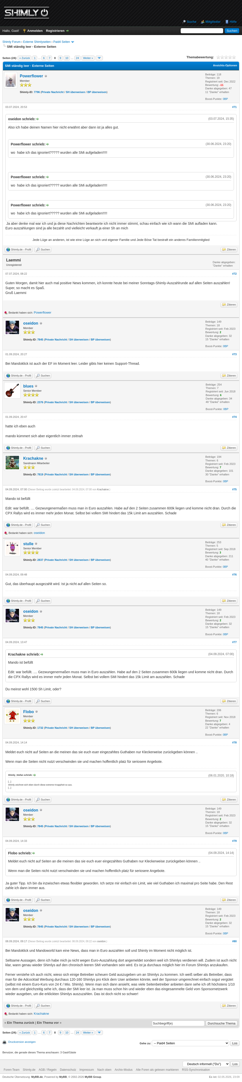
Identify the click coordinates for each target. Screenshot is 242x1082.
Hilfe (233, 22)
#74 (234, 416)
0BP (225, 98)
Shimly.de (29, 1069)
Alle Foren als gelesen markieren (157, 1069)
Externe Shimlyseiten (37, 42)
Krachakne (33, 458)
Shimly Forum (11, 42)
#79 (234, 840)
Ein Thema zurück (20, 1022)
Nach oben (104, 1069)
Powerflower (31, 76)
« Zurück (24, 58)
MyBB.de (37, 1076)
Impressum (86, 1069)
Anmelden (35, 31)
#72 (234, 273)
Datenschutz (68, 1069)
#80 (234, 941)
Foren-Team (12, 1069)
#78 (234, 742)
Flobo (28, 712)
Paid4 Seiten (61, 42)
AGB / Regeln (47, 1069)
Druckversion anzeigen (22, 1041)
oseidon (30, 323)
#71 (234, 107)
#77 (234, 642)
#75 (234, 489)
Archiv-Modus (123, 1069)
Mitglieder (213, 22)
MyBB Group (93, 1076)
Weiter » (88, 58)
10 (66, 58)
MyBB (63, 1076)
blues (28, 386)
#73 (234, 354)
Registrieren (55, 31)
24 (77, 58)
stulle (28, 544)
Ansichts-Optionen (225, 65)
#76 (234, 574)
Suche (191, 22)
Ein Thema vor (48, 1022)
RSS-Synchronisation (196, 1069)
